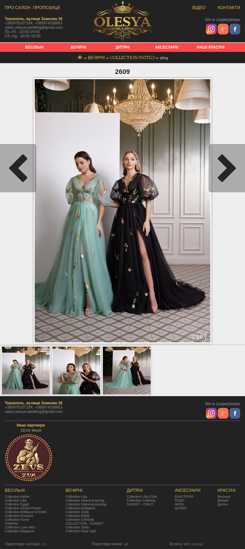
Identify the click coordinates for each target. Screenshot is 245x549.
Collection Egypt (17, 504)
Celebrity (11, 523)
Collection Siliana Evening (85, 500)
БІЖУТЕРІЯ (184, 497)
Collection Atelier (17, 497)
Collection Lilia (15, 500)
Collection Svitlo (133, 58)
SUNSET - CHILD (140, 504)
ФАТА (179, 504)
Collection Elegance (19, 531)
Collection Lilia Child (142, 497)
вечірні (97, 58)
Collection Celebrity (80, 519)
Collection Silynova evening (86, 504)
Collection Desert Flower (23, 508)
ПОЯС (180, 500)
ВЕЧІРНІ (78, 47)
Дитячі (222, 504)
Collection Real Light (81, 531)
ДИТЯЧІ (122, 47)
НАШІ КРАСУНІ (211, 47)
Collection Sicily (77, 512)
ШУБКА (180, 508)
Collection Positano (19, 516)
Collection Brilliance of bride (25, 512)
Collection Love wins (20, 527)
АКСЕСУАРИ (166, 47)
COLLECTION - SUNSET (85, 523)
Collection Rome (17, 519)
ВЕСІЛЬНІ (34, 47)
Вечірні (222, 500)
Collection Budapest (80, 508)
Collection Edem (78, 516)
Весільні (223, 497)
